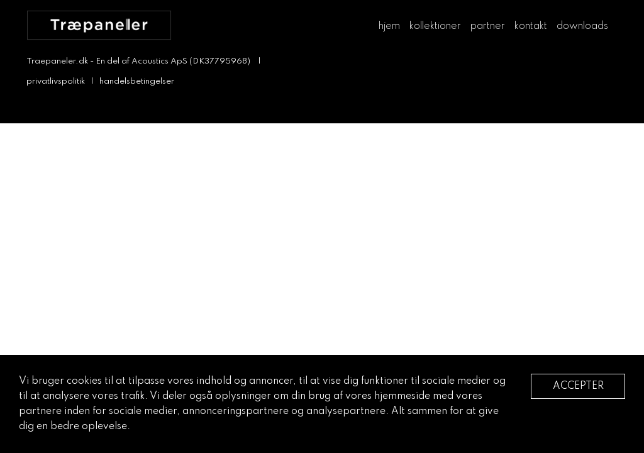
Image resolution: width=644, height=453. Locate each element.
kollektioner (435, 26)
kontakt (530, 26)
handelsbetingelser (136, 81)
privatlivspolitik (55, 81)
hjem (389, 26)
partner (487, 26)
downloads (582, 26)
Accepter (578, 386)
